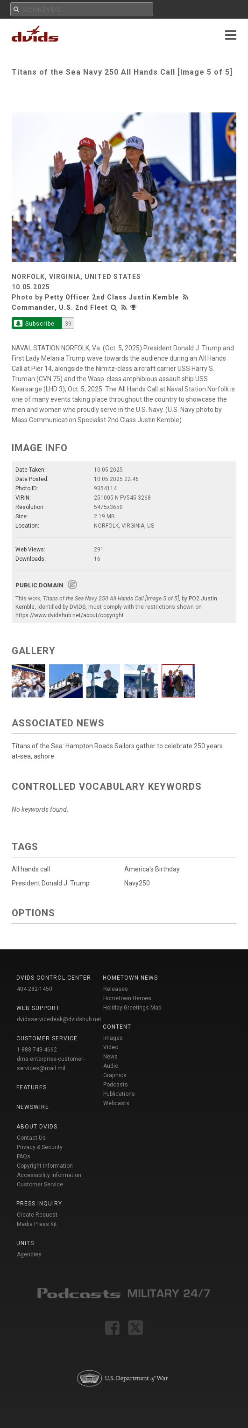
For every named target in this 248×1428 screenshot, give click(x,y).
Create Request (37, 1215)
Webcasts (116, 1103)
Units (25, 1243)
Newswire (32, 1107)
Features (31, 1087)
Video (110, 1047)
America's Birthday (152, 869)
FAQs (23, 1156)
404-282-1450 (34, 989)
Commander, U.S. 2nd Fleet (60, 307)
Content (117, 1027)
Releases (115, 989)
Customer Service (40, 1184)
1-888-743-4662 (37, 1049)
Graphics (115, 1075)
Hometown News (130, 978)
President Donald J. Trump (51, 883)
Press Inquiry (39, 1203)
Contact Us (31, 1138)
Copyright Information (45, 1166)
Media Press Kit (37, 1224)
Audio (110, 1066)
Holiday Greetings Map (132, 1007)
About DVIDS (36, 1126)
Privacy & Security (40, 1147)
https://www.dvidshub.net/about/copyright (69, 615)
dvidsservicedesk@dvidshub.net (59, 1019)
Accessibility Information (49, 1175)
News (110, 1056)
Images (113, 1038)
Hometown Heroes (127, 998)
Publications (119, 1094)
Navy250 (137, 883)
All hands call (31, 869)
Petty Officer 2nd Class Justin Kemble (112, 297)
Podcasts (115, 1084)
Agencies (29, 1254)
